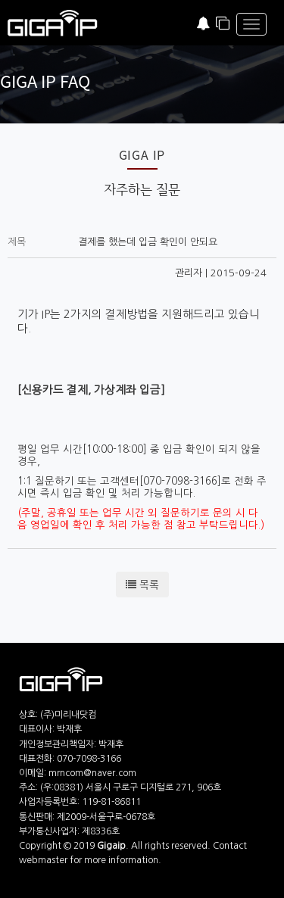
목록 (142, 584)
